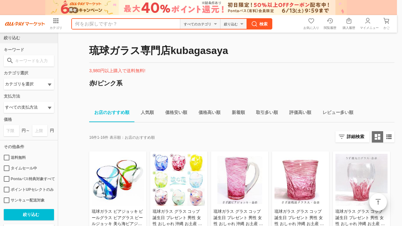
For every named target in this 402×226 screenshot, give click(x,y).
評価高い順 (297, 113)
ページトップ (378, 202)
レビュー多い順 (335, 113)
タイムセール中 (20, 168)
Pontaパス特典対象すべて (29, 179)
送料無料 (15, 157)
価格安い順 (173, 113)
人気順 (145, 113)
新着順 (236, 113)
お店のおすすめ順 (109, 113)
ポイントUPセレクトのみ (29, 189)
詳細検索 (355, 136)
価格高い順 (206, 113)
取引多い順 (264, 113)
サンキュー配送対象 (24, 200)
